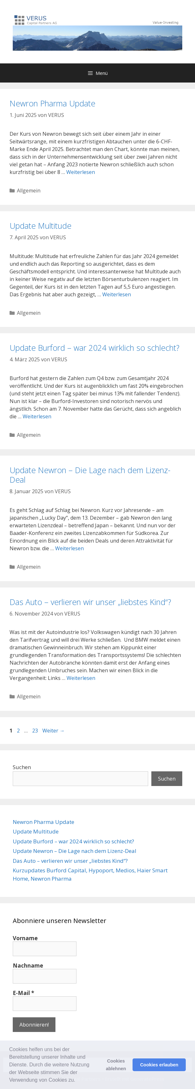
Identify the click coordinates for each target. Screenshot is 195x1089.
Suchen (22, 767)
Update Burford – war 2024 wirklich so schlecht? (94, 347)
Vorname (25, 938)
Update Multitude (40, 225)
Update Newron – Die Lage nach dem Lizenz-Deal (90, 475)
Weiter (53, 730)
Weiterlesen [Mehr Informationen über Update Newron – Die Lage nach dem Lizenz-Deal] (69, 548)
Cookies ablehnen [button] (116, 1064)
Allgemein (28, 190)
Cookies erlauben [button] (159, 1064)
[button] (77, 1081)
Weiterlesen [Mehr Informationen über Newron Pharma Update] (80, 172)
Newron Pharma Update (52, 103)
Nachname (28, 966)
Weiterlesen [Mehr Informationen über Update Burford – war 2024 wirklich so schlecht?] (37, 416)
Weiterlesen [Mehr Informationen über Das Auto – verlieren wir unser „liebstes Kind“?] (81, 678)
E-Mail (23, 993)
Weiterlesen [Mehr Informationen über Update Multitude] (116, 294)
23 (36, 730)
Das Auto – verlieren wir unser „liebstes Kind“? (90, 601)
